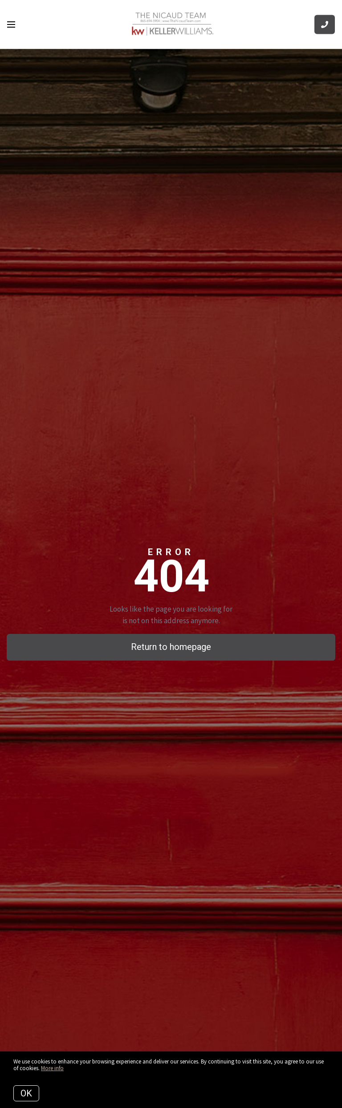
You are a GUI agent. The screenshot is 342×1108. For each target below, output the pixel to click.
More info (52, 1068)
